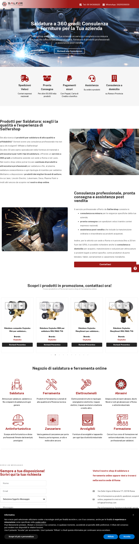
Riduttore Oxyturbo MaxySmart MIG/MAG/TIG (121, 329)
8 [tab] (79, 354)
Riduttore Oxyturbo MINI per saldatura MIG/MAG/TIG (52, 329)
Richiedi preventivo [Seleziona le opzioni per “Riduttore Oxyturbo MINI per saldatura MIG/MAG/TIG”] (52, 344)
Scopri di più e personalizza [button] (21, 536)
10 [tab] (87, 354)
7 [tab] (75, 354)
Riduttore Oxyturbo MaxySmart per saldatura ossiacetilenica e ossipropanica (87, 330)
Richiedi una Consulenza (69, 51)
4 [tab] (63, 354)
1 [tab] (51, 354)
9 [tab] (83, 354)
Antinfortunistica (123, 428)
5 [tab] (67, 354)
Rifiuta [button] (111, 536)
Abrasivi (15, 393)
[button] (105, 264)
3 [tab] (59, 354)
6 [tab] (71, 354)
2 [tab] (55, 354)
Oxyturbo (17, 339)
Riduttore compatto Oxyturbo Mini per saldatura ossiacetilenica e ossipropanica (17, 330)
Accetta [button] (126, 536)
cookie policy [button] (40, 522)
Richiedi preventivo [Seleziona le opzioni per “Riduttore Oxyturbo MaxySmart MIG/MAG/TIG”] (121, 344)
